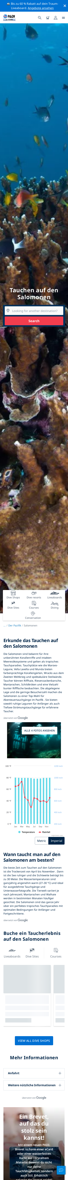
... (5, 625)
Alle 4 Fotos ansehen (39, 730)
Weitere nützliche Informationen (32, 1085)
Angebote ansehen (41, 8)
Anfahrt (13, 1073)
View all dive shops (34, 1041)
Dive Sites (32, 952)
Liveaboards (12, 952)
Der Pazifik (14, 625)
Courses (55, 952)
